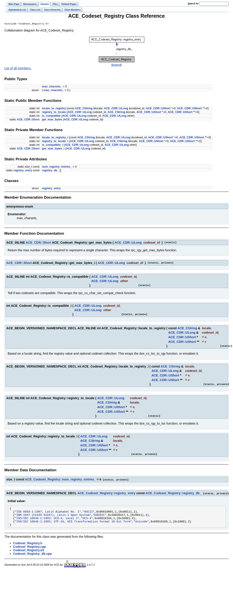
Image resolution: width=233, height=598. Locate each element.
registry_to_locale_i (55, 141)
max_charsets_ (52, 86)
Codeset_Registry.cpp (29, 549)
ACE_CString (83, 108)
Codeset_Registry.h (27, 545)
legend (116, 65)
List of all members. (18, 68)
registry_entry (22, 170)
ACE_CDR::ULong (116, 108)
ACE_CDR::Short (28, 119)
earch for (193, 3)
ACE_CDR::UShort (158, 108)
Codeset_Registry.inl (28, 552)
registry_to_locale (54, 112)
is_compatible (51, 116)
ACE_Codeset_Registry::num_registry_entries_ (60, 478)
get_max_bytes (52, 119)
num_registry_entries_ (57, 167)
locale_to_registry (54, 108)
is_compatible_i (52, 145)
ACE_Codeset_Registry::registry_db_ (173, 491)
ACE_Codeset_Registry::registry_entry (106, 491)
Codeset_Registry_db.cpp (32, 556)
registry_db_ (50, 170)
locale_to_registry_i (55, 137)
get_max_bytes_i (53, 149)
